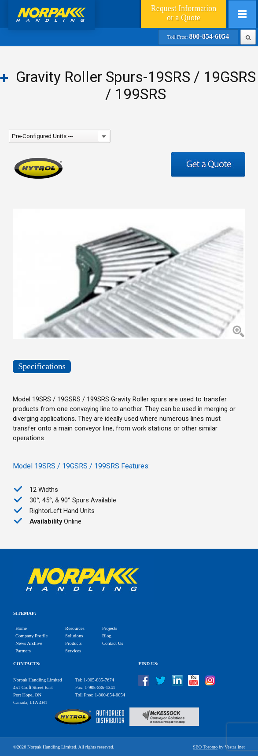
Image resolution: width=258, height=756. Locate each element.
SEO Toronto (205, 747)
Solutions (74, 635)
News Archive (28, 643)
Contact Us (112, 643)
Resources (75, 628)
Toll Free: (198, 37)
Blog (106, 635)
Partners (23, 650)
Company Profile (31, 635)
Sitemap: (24, 613)
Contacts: (27, 663)
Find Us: (148, 663)
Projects (109, 628)
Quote (183, 13)
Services (73, 650)
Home (21, 628)
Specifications (42, 366)
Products (73, 643)
